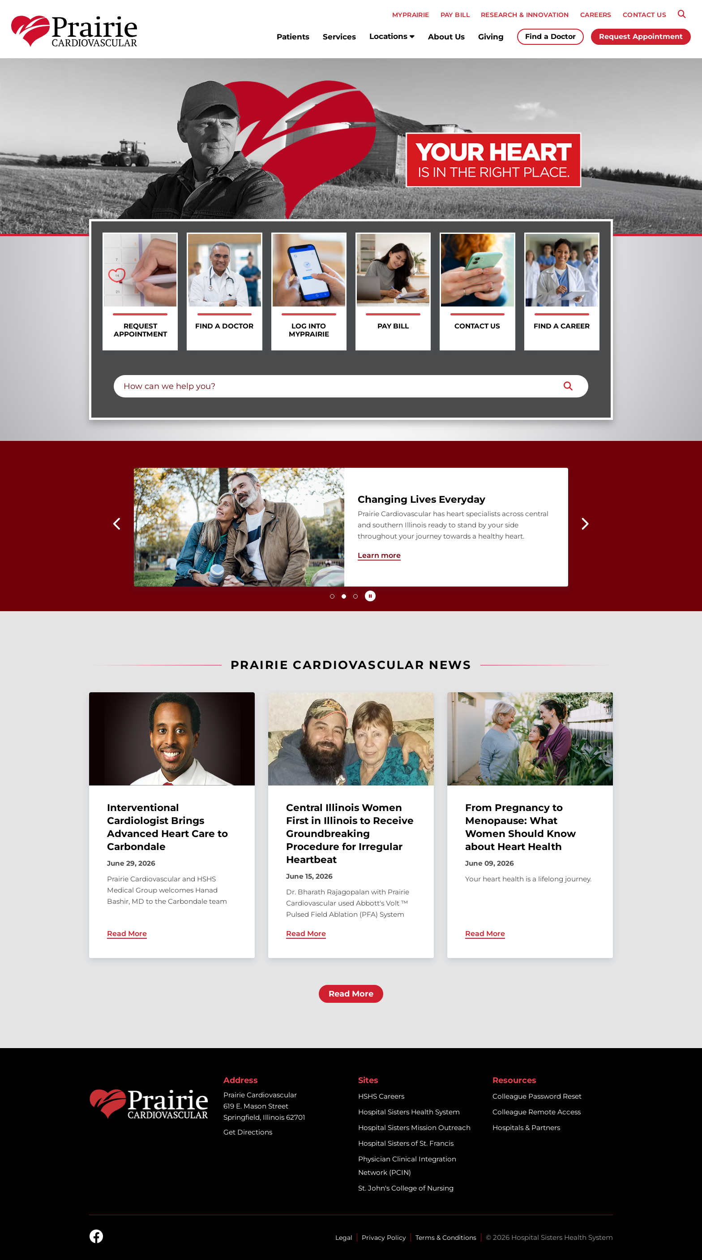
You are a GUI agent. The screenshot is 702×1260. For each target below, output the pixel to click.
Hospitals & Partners (526, 1127)
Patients (293, 36)
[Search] (681, 14)
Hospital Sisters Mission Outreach (414, 1127)
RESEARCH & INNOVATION (525, 15)
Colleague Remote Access (536, 1112)
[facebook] (96, 1237)
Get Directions (247, 1132)
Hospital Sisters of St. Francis (406, 1143)
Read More (351, 994)
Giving (491, 36)
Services (339, 36)
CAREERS (596, 15)
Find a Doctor (550, 36)
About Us (446, 36)
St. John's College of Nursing (406, 1188)
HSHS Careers (381, 1096)
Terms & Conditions (445, 1238)
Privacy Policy (384, 1238)
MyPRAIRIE (410, 15)
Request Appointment (641, 36)
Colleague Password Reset (537, 1096)
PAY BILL (455, 15)
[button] (117, 524)
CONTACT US (644, 15)
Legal (343, 1238)
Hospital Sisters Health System (409, 1112)
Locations (392, 36)
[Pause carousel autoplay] (370, 596)
